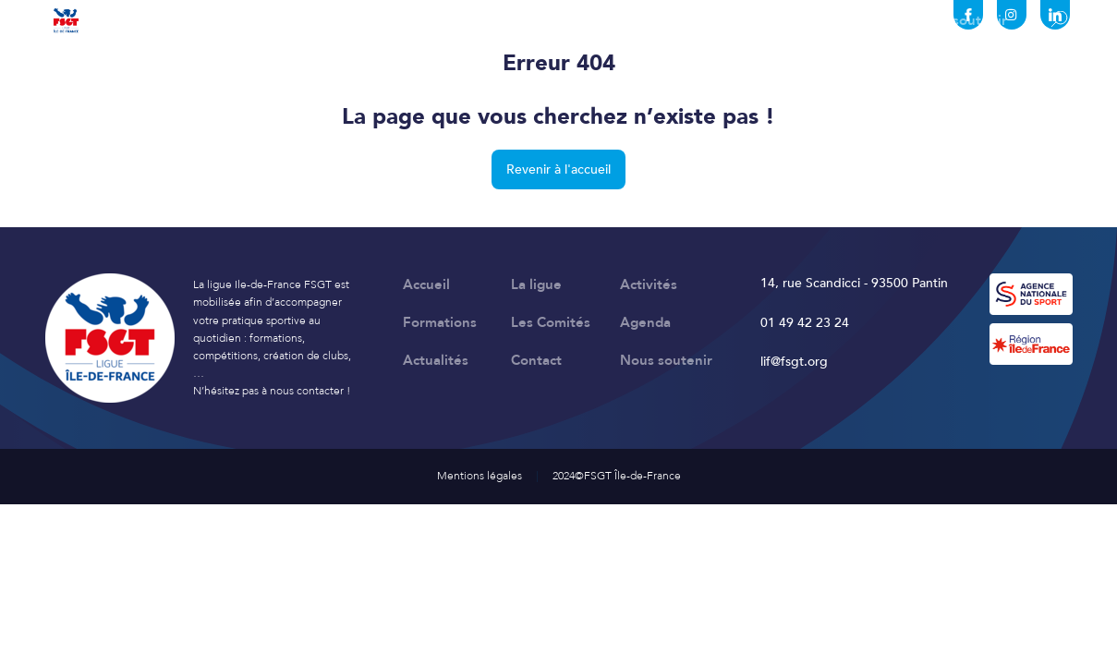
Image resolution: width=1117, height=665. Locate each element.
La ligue (201, 20)
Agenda (639, 20)
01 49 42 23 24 (804, 323)
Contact (845, 20)
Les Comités (530, 20)
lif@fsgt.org (794, 361)
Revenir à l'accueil (558, 169)
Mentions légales (479, 475)
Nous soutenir (961, 20)
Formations (409, 20)
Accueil (107, 20)
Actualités (742, 20)
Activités (299, 20)
